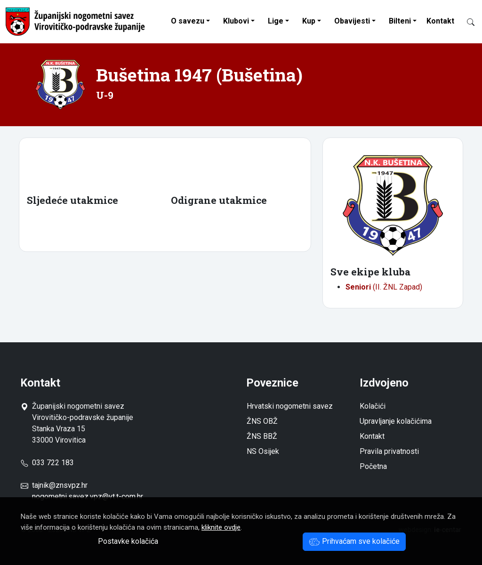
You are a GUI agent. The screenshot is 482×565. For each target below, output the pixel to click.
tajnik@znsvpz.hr (60, 485)
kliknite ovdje (221, 527)
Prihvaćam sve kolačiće (354, 541)
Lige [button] (275, 20)
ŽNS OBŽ (262, 421)
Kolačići (373, 406)
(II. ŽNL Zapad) (383, 286)
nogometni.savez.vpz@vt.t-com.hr (87, 496)
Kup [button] (308, 20)
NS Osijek (263, 451)
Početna (373, 466)
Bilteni (400, 20)
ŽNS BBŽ (262, 436)
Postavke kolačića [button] (128, 541)
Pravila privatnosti (389, 451)
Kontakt (440, 20)
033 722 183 (47, 462)
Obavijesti (352, 20)
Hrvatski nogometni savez (290, 406)
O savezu (187, 20)
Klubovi (236, 20)
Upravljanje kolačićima (396, 421)
